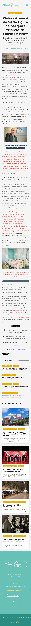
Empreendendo (7, 365)
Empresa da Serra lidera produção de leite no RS (12, 506)
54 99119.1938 (15, 579)
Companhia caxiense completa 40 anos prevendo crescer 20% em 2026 (14, 434)
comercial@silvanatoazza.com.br (15, 586)
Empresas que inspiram (15, 13)
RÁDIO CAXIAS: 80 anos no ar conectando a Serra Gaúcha (14, 540)
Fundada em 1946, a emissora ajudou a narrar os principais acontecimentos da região (14, 545)
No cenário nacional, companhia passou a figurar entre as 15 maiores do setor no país (15, 510)
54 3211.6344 (15, 576)
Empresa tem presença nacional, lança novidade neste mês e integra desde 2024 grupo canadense (15, 440)
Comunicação (6, 393)
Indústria (21, 466)
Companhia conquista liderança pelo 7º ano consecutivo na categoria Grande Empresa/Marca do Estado (15, 475)
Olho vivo (16, 365)
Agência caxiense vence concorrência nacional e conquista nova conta (13, 396)
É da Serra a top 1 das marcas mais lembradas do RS (14, 470)
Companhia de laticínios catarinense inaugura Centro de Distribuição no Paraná (15, 387)
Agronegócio (7, 501)
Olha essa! (12, 374)
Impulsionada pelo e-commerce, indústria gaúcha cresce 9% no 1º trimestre (14, 378)
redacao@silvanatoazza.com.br (15, 574)
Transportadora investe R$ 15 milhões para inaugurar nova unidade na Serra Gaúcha (14, 369)
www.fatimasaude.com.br (17, 349)
